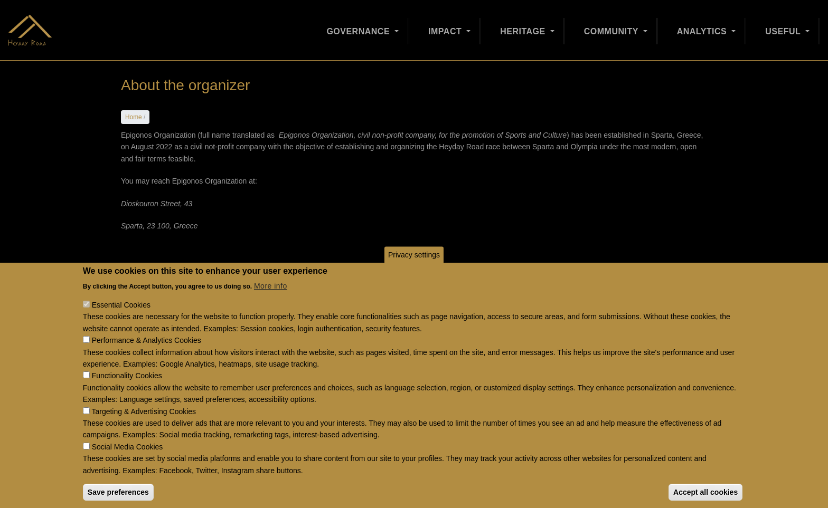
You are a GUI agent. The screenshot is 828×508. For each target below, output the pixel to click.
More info (270, 303)
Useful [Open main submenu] (784, 27)
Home (133, 117)
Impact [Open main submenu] (446, 27)
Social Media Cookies (127, 464)
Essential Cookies (121, 322)
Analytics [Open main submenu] (703, 27)
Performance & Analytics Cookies (146, 357)
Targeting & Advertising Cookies (143, 429)
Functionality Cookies (127, 393)
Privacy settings (414, 272)
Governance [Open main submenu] (359, 27)
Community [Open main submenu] (612, 27)
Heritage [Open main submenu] (524, 27)
